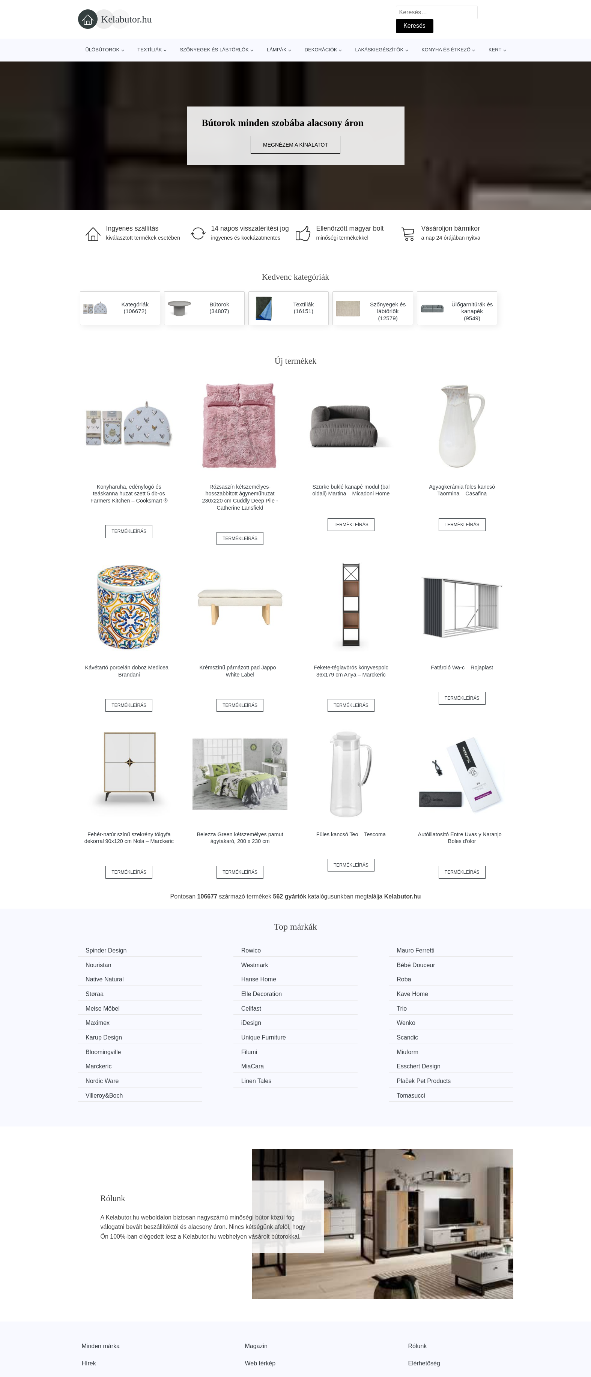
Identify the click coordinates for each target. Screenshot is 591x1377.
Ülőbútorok (103, 49)
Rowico (208, 950)
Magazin (256, 1299)
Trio (316, 993)
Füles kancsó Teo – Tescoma (351, 834)
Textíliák (149, 49)
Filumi (319, 1021)
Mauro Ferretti (329, 950)
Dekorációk (321, 49)
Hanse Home (440, 964)
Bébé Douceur (218, 964)
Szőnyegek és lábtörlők (214, 49)
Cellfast (209, 993)
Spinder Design (107, 950)
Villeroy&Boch (329, 1049)
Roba (94, 978)
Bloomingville (216, 1021)
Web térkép (260, 1316)
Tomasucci (437, 1049)
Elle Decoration (331, 978)
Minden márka (101, 1299)
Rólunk (417, 1299)
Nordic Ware (439, 1035)
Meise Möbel (104, 993)
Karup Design (329, 1007)
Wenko (208, 1007)
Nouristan (435, 950)
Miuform (433, 1021)
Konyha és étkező (446, 49)
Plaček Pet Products (226, 1049)
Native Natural (330, 964)
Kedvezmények (102, 1333)
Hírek (89, 1316)
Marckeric (100, 1035)
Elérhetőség (424, 1316)
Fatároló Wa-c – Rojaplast (462, 667)
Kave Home (438, 978)
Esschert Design (333, 1035)
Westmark (100, 964)
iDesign (97, 1007)
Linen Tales (102, 1049)
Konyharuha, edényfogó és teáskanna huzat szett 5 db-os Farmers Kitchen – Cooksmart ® (129, 494)
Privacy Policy (264, 1333)
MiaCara (210, 1035)
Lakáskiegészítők (379, 49)
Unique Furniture (445, 1007)
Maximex (435, 993)
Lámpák (277, 49)
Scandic (98, 1021)
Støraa (208, 978)
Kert (495, 49)
